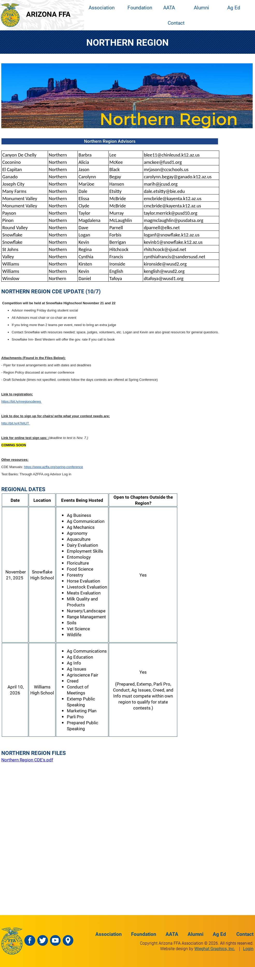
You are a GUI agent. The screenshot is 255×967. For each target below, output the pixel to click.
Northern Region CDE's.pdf (27, 760)
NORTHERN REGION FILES (33, 752)
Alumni (201, 7)
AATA (169, 7)
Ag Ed (233, 7)
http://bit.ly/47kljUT (15, 423)
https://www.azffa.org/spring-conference (53, 467)
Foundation (140, 7)
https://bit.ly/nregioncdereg (21, 401)
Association (102, 7)
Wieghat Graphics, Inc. (214, 948)
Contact (176, 22)
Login (248, 948)
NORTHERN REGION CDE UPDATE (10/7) (51, 291)
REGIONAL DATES (23, 489)
